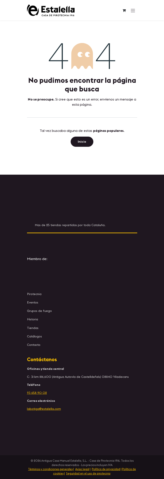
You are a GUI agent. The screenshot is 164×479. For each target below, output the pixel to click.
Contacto (33, 345)
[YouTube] (111, 243)
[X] (72, 243)
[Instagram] (52, 243)
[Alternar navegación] (133, 10)
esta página (81, 104)
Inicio (82, 142)
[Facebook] (91, 243)
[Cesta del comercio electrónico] (124, 10)
